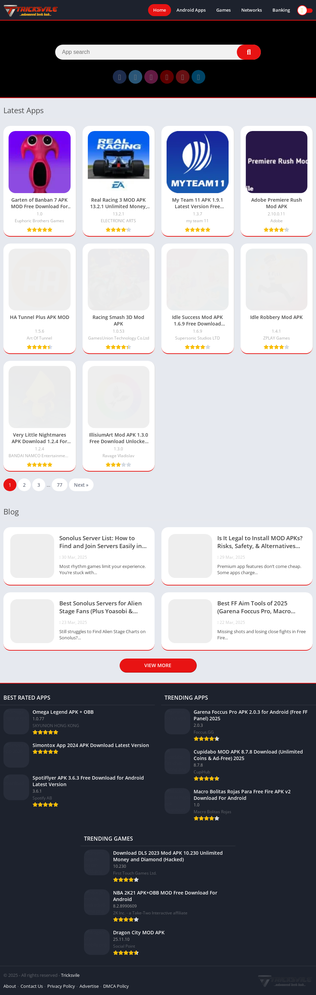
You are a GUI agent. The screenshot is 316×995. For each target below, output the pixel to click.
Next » (81, 485)
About (9, 986)
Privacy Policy (61, 986)
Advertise (89, 986)
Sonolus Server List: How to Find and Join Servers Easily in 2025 (100, 542)
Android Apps (191, 10)
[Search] (158, 52)
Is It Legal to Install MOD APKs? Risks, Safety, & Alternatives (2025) (260, 542)
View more (157, 665)
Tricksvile (70, 975)
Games (223, 10)
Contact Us (32, 986)
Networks (251, 10)
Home (159, 10)
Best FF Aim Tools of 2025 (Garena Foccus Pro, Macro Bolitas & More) (254, 607)
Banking (281, 10)
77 (59, 485)
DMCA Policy (116, 986)
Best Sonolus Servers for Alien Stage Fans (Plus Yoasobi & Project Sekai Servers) (100, 607)
